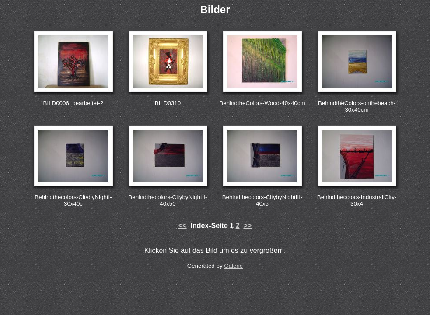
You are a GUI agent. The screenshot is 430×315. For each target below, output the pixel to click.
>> (247, 225)
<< (182, 225)
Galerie (233, 265)
